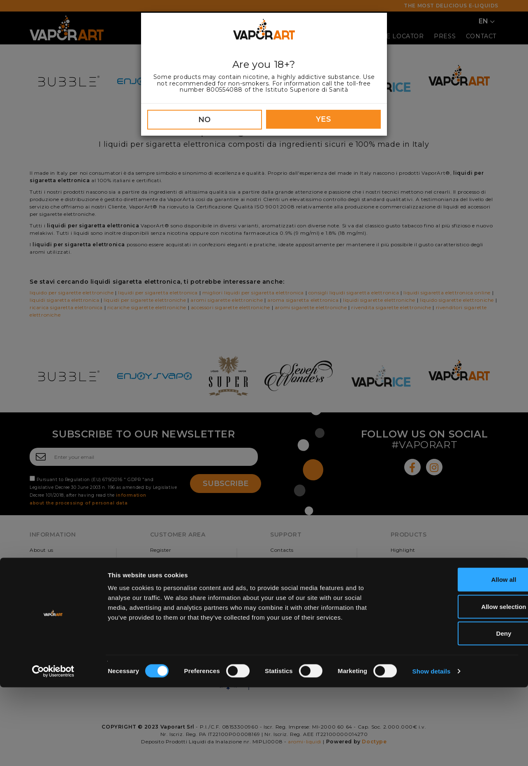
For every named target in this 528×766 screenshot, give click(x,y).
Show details (431, 749)
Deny (459, 711)
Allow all (459, 658)
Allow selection (459, 685)
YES (323, 119)
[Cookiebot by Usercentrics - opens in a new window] (53, 750)
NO (204, 119)
